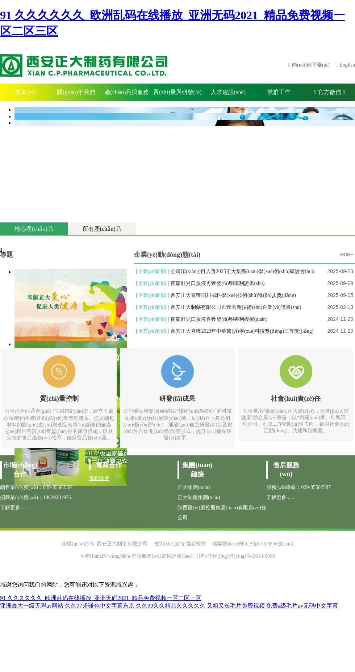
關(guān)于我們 (76, 92)
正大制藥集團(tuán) (199, 497)
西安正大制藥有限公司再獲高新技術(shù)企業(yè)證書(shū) (236, 307)
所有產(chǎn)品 (102, 229)
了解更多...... (14, 507)
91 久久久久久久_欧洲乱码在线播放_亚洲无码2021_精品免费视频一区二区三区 (100, 598)
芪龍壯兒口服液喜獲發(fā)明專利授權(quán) (219, 319)
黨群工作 (279, 92)
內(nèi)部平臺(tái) (311, 65)
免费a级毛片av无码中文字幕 (302, 606)
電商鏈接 (99, 478)
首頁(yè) (25, 92)
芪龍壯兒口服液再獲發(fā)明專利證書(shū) (217, 283)
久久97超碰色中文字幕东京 (99, 606)
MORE (346, 254)
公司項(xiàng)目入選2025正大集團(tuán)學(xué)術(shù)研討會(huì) (242, 271)
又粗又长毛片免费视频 (236, 606)
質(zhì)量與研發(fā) (177, 92)
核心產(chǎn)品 (33, 229)
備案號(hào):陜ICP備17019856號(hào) (252, 543)
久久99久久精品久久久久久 (170, 606)
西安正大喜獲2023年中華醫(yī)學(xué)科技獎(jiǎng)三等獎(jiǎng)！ (242, 331)
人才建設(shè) (228, 92)
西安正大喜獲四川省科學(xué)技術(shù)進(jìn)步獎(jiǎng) (233, 295)
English (347, 65)
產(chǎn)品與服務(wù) (127, 95)
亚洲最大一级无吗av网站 (31, 606)
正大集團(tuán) (194, 487)
